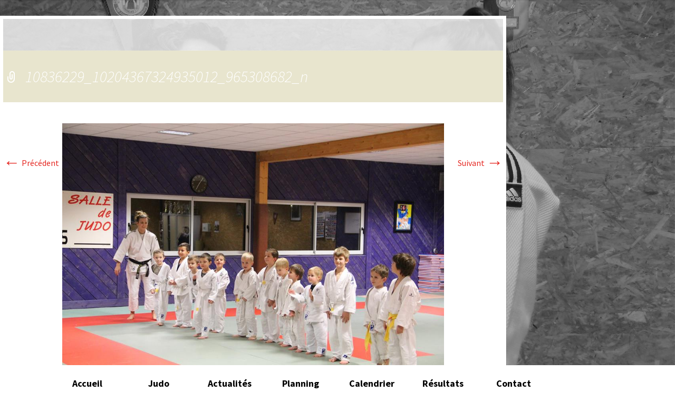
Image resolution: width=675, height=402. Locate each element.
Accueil (87, 383)
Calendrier (371, 383)
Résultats (443, 383)
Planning (300, 383)
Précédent (31, 163)
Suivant (480, 163)
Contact (513, 383)
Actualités (230, 383)
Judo (158, 383)
